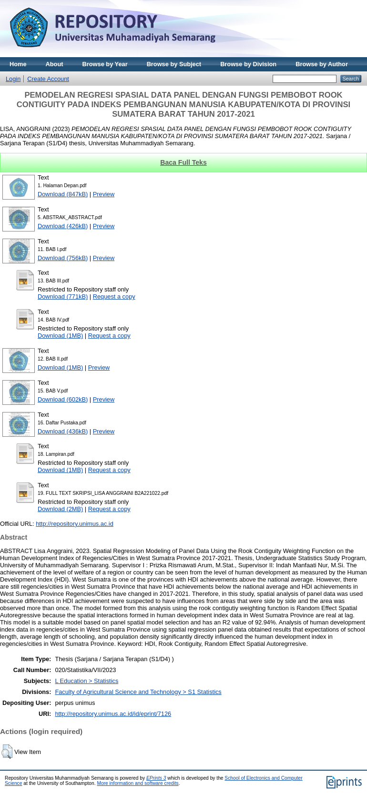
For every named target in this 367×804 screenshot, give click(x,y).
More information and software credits (137, 783)
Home (18, 64)
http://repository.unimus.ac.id (74, 523)
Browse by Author (322, 64)
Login (13, 78)
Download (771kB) (63, 296)
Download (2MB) (60, 509)
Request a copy (114, 296)
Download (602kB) (63, 399)
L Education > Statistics (86, 680)
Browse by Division (248, 64)
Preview (104, 194)
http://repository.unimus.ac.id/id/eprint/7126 (113, 713)
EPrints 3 (156, 778)
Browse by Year (105, 64)
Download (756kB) (63, 257)
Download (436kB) (63, 431)
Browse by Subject (174, 64)
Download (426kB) (63, 226)
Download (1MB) (60, 335)
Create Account (48, 78)
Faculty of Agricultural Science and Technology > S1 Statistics (138, 691)
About (54, 64)
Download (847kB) (63, 194)
